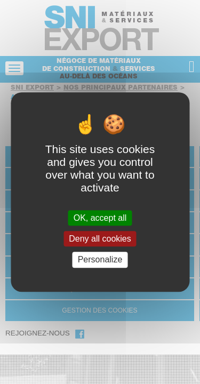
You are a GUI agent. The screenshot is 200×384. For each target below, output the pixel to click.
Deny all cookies (100, 238)
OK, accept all (100, 217)
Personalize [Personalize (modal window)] (100, 260)
